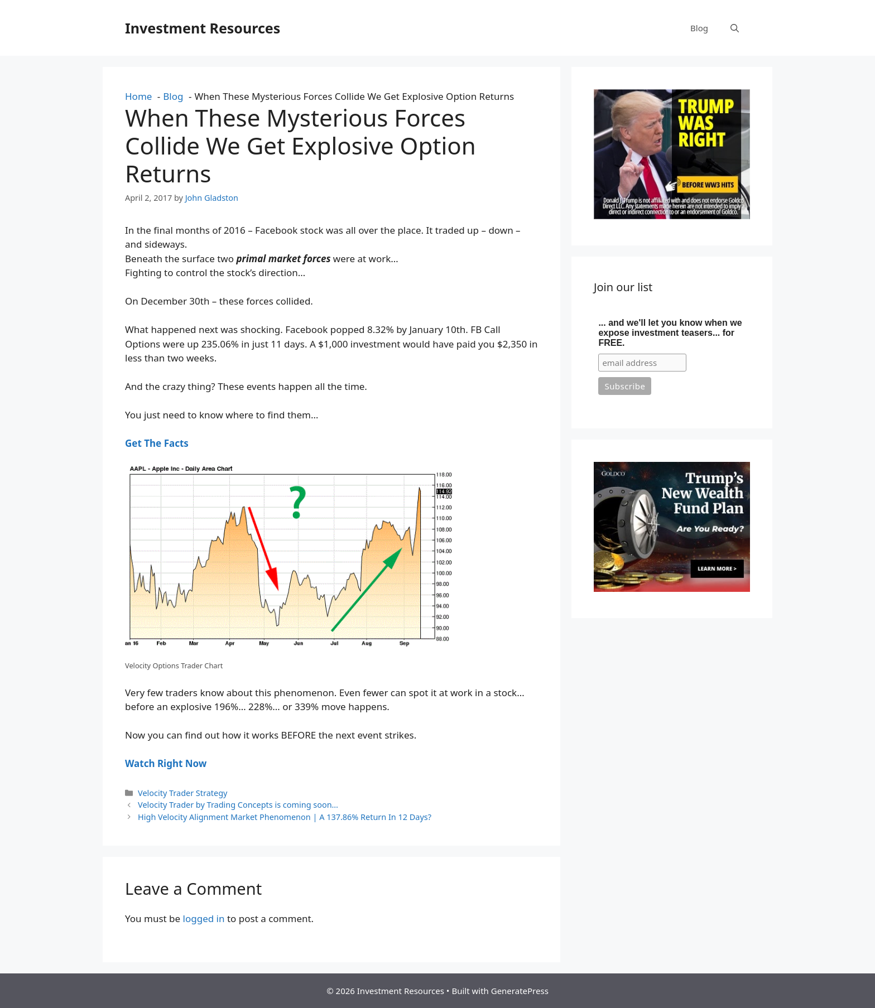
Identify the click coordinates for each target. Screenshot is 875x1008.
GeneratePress (520, 990)
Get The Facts (157, 443)
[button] (734, 28)
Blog (699, 27)
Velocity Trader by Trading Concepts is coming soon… (238, 804)
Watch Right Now (165, 763)
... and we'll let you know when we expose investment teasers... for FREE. (670, 333)
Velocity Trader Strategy (182, 793)
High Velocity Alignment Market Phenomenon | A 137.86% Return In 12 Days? (284, 817)
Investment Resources (202, 27)
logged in (204, 918)
